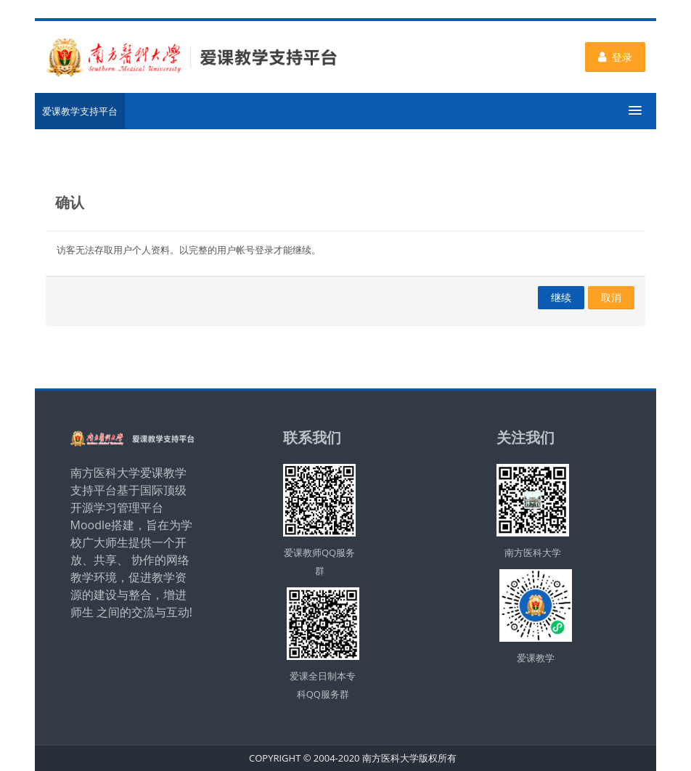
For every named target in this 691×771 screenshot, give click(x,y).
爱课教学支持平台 (80, 111)
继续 (561, 297)
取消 (611, 297)
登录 (615, 57)
